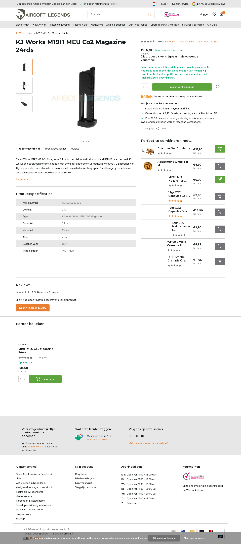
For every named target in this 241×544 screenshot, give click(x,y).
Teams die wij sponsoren (30, 491)
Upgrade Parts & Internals (165, 24)
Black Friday (22, 24)
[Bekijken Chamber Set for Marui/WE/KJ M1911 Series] (148, 151)
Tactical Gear (80, 24)
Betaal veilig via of (165, 108)
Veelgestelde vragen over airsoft (34, 487)
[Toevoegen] (220, 149)
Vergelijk (147, 128)
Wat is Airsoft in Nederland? (31, 483)
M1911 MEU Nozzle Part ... (178, 179)
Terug (20, 33)
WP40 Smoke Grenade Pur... (177, 243)
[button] (84, 141)
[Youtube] (142, 436)
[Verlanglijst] (214, 14)
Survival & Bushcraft (193, 24)
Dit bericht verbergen (164, 538)
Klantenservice (180, 3)
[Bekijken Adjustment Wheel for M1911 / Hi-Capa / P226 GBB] (148, 166)
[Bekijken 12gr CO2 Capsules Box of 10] (153, 196)
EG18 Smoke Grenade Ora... (177, 258)
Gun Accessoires (138, 24)
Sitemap (20, 518)
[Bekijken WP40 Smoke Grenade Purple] (153, 246)
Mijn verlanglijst (83, 483)
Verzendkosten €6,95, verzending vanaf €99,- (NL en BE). (179, 113)
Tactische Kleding (60, 24)
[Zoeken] (121, 14)
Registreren (81, 474)
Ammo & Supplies (115, 24)
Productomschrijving (28, 148)
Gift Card (212, 24)
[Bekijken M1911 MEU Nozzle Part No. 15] (153, 181)
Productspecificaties (55, 148)
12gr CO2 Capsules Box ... (179, 194)
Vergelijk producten (86, 487)
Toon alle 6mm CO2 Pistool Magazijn (198, 41)
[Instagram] (136, 436)
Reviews (74, 148)
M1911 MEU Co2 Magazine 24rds (35, 350)
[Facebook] (130, 436)
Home (31, 33)
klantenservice (36, 446)
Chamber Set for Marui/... (174, 148)
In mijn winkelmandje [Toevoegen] (182, 87)
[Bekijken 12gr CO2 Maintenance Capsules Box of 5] (155, 229)
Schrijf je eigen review (32, 307)
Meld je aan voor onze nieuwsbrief (148, 443)
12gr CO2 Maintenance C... (181, 226)
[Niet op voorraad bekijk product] (220, 166)
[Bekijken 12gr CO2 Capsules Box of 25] (153, 212)
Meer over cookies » (194, 538)
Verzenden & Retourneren (30, 500)
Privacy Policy (23, 514)
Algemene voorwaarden (29, 509)
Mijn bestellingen (84, 478)
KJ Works (170, 41)
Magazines (97, 24)
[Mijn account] (204, 14)
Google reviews (216, 3)
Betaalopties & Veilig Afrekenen (33, 505)
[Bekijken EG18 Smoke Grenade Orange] (153, 261)
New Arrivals (40, 24)
